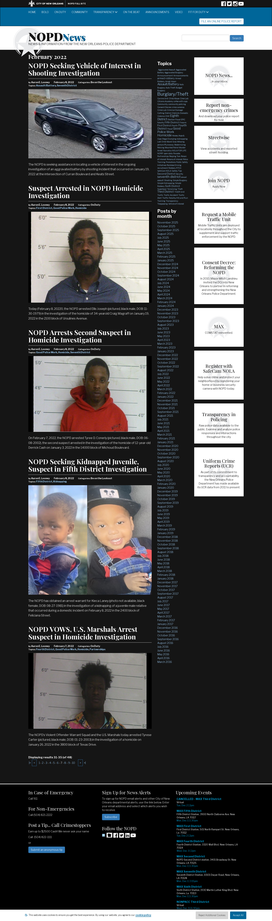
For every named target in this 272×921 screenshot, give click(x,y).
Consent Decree (164, 107)
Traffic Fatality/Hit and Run (175, 198)
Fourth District (45, 649)
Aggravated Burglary (174, 72)
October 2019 (166, 499)
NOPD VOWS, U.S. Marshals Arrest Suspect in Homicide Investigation (82, 632)
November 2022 (167, 358)
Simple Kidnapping (166, 183)
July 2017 (162, 601)
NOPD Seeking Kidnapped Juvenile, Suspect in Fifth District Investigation (87, 465)
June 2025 (163, 241)
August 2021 (165, 415)
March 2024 (164, 298)
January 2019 (165, 533)
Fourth (175, 125)
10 (73, 762)
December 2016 (167, 627)
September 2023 (168, 321)
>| (85, 762)
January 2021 (165, 442)
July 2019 (162, 510)
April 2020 (163, 476)
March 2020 (164, 480)
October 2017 (166, 589)
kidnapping (182, 139)
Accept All (238, 915)
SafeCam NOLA (164, 171)
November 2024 (167, 268)
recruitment (162, 168)
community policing (177, 104)
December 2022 (167, 355)
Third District (165, 191)
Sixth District (172, 185)
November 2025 (167, 222)
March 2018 (164, 571)
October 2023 (166, 317)
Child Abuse (174, 98)
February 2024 (166, 302)
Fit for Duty (198, 12)
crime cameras (178, 107)
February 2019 (166, 529)
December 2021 (167, 400)
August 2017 (165, 597)
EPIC (183, 119)
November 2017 (167, 586)
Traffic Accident (171, 195)
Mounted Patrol (171, 147)
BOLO (45, 12)
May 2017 (163, 608)
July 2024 (163, 283)
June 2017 (163, 605)
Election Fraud (174, 119)
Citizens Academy (165, 101)
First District (44, 208)
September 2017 (167, 593)
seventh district (169, 177)
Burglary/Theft (173, 94)
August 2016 (165, 642)
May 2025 (163, 245)
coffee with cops (180, 101)
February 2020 (166, 483)
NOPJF (160, 153)
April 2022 (163, 385)
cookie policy (143, 915)
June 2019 (163, 514)
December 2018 (167, 536)
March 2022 (164, 389)
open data (168, 153)
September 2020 (168, 457)
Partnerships (97, 649)
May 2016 (163, 654)
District (168, 113)
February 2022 (166, 392)
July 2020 (163, 464)
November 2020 (167, 449)
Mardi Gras (172, 142)
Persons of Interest (174, 159)
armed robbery (166, 78)
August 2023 (165, 324)
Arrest (168, 81)
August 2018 (165, 552)
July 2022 (163, 374)
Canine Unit (162, 98)
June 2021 (163, 423)
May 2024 (163, 290)
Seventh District (67, 85)
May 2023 (163, 336)
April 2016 (163, 658)
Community (80, 12)
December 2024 (167, 264)
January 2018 (165, 578)
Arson (173, 81)
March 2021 (164, 434)
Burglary (161, 90)
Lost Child (161, 142)
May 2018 (163, 563)
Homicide (81, 208)
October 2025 (166, 226)
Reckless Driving (174, 165)
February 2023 (166, 347)
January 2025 (165, 260)
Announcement (165, 75)
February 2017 (166, 620)
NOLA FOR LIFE (179, 150)
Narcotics (167, 150)
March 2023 (164, 343)
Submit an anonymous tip (47, 849)
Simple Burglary (180, 180)
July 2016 (162, 646)
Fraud (169, 129)
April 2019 (163, 521)
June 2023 (163, 332)
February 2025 (166, 256)
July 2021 (162, 419)
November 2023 (167, 313)
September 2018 (168, 548)
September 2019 (168, 502)
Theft (180, 189)
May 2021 (163, 427)
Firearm (182, 122)
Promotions (171, 162)
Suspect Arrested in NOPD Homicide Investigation (85, 191)
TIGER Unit (179, 192)
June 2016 (163, 650)
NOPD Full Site (77, 3)
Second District (166, 173)
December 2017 (167, 582)
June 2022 (163, 377)
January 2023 (165, 351)
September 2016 (168, 639)
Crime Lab (161, 110)
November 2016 (167, 631)
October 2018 (166, 544)
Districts (175, 113)
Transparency (105, 12)
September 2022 (168, 366)
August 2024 (165, 279)
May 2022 (163, 381)
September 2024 (168, 275)
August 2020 (165, 461)
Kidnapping (60, 481)
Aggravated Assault (166, 70)
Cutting (160, 113)
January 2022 (165, 396)
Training (161, 201)
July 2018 (163, 555)
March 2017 (164, 616)
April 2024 (163, 294)
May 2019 (163, 517)
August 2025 (165, 233)
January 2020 (165, 487)
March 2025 (164, 252)
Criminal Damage (175, 110)
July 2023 (163, 328)
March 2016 (164, 661)
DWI (167, 116)
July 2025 (163, 237)
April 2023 (163, 339)
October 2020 (166, 453)
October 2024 (166, 271)
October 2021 (166, 408)
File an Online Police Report (221, 21)
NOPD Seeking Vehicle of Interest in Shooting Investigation (84, 69)
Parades (176, 153)
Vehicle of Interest (176, 204)
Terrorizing (172, 189)
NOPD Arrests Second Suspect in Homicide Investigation (79, 336)
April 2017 (163, 612)
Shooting (168, 180)
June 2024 (163, 286)
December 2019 (167, 491)
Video (179, 12)
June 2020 (163, 468)
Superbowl (162, 189)
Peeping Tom (174, 156)
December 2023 (167, 309)
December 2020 (167, 446)
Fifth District (44, 481)
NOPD (57, 36)
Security (179, 174)
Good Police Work (63, 208)
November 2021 (167, 404)
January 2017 (165, 624)
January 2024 (165, 305)
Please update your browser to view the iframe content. (210, 856)
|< (30, 762)
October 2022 (166, 362)
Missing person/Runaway (171, 143)
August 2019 (165, 506)
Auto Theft (170, 88)
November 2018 (167, 540)
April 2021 (163, 430)
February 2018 (166, 574)
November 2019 (167, 495)
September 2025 (168, 230)
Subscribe (110, 817)
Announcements (157, 12)
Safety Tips (177, 171)
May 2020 (163, 472)
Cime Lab (184, 98)
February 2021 (166, 438)
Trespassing (162, 204)
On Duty (60, 12)
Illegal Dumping (169, 139)
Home (32, 12)
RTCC (178, 168)
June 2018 (163, 559)
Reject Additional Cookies (212, 915)
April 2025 (163, 249)
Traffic (160, 195)
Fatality (160, 122)
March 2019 (164, 525)
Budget (179, 88)
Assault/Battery (46, 85)
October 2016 (166, 635)
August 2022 (165, 370)
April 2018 (163, 567)
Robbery (172, 168)
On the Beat (131, 12)
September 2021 (167, 411)
